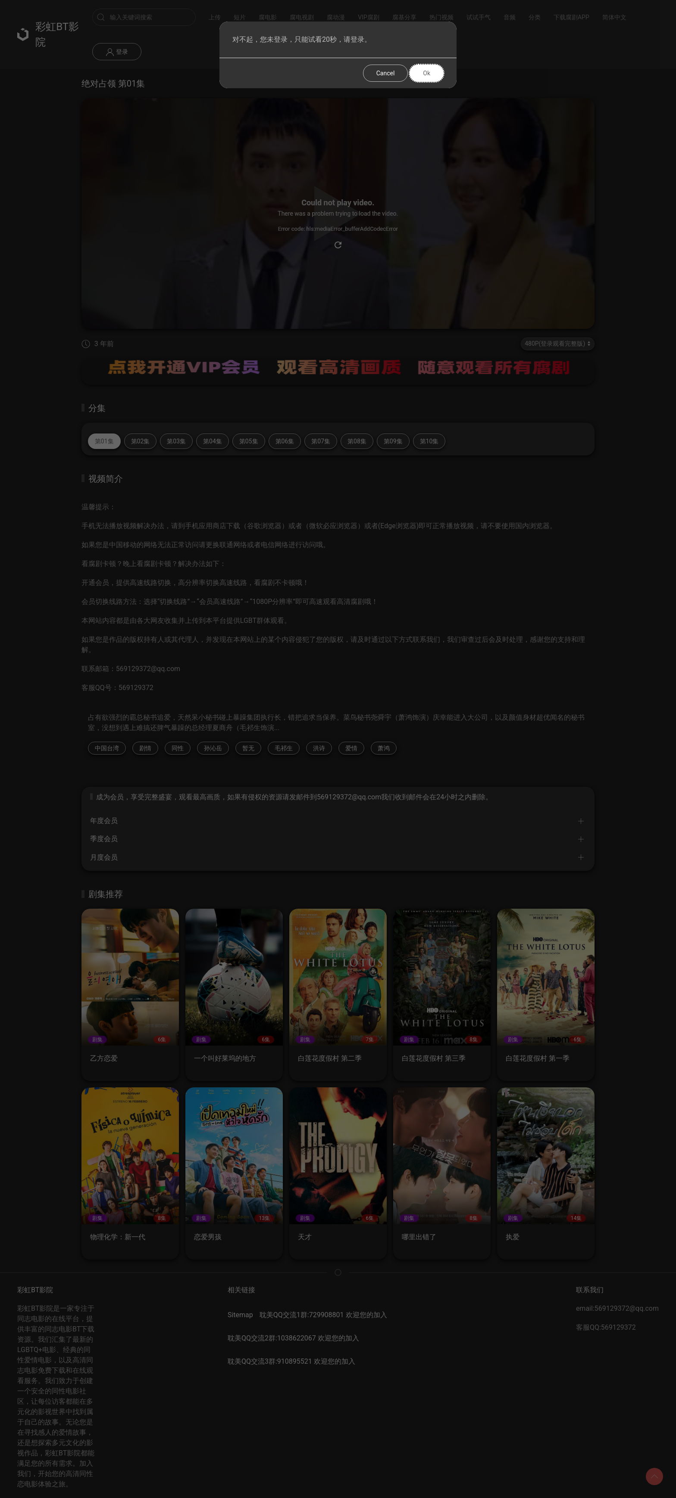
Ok (426, 73)
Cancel (385, 73)
